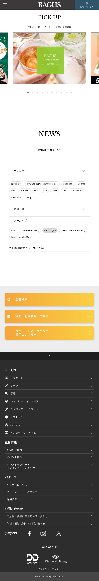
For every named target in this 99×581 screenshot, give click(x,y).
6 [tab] (52, 93)
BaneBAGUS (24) (30, 230)
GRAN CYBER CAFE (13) (73, 230)
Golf (64, 190)
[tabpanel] (49, 58)
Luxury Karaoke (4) (20, 237)
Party (28, 197)
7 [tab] (56, 93)
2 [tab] (32, 93)
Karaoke (25, 190)
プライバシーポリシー (49, 569)
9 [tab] (66, 93)
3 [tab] (37, 93)
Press (54, 190)
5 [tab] (47, 93)
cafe (36, 190)
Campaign (67, 184)
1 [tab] (28, 93)
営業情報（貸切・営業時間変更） (42, 184)
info (45, 190)
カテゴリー (16, 184)
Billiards (81, 184)
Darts (13, 190)
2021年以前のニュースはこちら (27, 248)
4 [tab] (42, 93)
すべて (14, 230)
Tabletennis (77, 190)
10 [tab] (71, 93)
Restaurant (16, 197)
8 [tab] (61, 93)
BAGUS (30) (50, 230)
